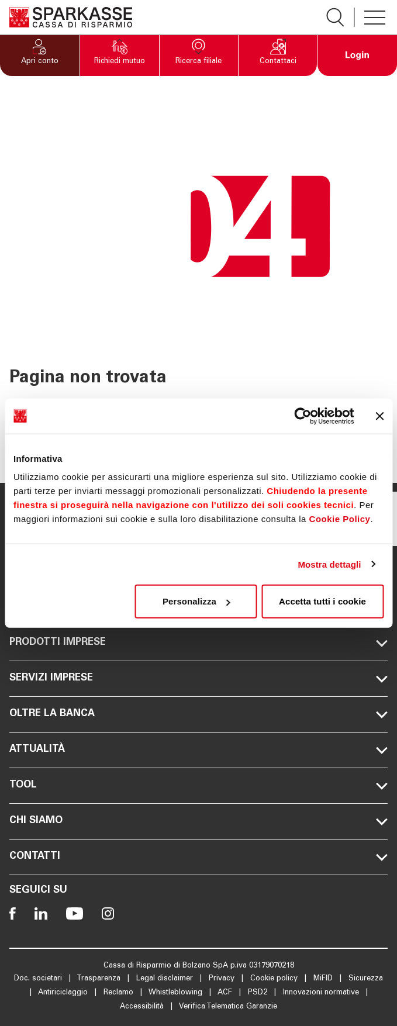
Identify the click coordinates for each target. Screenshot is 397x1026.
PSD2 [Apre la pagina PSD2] (259, 993)
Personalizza (196, 601)
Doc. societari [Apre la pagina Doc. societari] (39, 979)
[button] (40, 55)
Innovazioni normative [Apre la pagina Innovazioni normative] (322, 993)
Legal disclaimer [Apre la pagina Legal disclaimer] (165, 979)
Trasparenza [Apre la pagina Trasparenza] (100, 979)
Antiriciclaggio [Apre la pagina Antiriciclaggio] (64, 993)
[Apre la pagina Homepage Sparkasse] (70, 17)
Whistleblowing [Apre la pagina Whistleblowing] (177, 993)
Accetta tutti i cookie (322, 601)
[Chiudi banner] (379, 416)
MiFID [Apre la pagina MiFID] (324, 979)
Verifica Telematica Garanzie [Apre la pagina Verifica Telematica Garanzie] (228, 1007)
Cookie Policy (340, 519)
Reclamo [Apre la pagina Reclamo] (119, 993)
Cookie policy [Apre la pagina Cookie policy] (275, 979)
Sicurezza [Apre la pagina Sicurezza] (365, 979)
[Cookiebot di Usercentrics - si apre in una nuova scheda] (302, 415)
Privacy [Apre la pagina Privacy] (223, 979)
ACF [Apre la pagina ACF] (226, 993)
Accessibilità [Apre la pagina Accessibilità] (143, 1007)
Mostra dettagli (329, 564)
